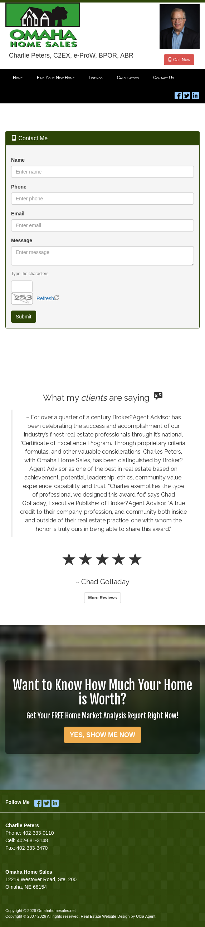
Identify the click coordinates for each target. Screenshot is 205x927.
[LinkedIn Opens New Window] (195, 94)
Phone (18, 187)
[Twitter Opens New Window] (186, 94)
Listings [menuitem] (96, 77)
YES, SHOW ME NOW (102, 734)
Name (18, 160)
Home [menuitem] (18, 77)
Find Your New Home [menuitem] (55, 77)
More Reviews (102, 597)
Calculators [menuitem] (128, 77)
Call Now (179, 59)
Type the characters (29, 273)
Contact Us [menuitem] (163, 77)
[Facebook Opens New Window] (178, 94)
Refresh (45, 298)
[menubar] (102, 78)
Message (21, 240)
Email (17, 213)
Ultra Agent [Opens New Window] (145, 916)
